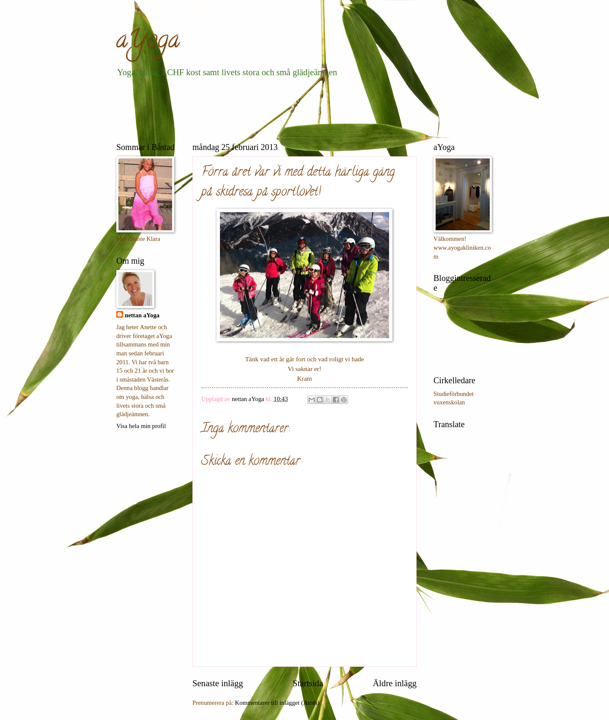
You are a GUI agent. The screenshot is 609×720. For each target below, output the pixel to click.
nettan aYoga (142, 315)
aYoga (148, 42)
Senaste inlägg (217, 683)
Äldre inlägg (395, 683)
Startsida (308, 683)
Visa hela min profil (141, 426)
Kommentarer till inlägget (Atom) (277, 702)
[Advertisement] (270, 108)
